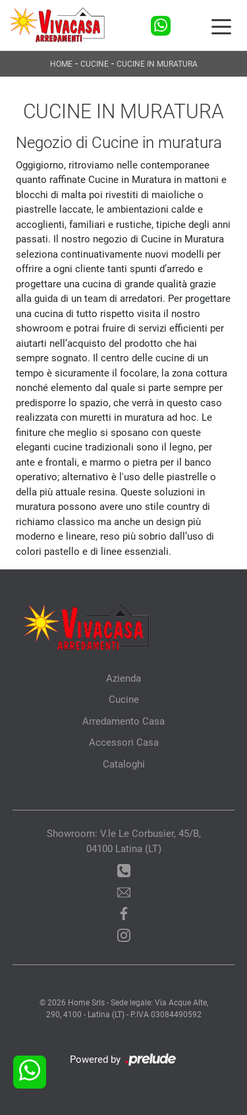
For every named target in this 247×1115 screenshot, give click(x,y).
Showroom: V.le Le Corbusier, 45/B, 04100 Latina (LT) (124, 841)
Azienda (123, 678)
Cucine (94, 64)
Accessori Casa (124, 742)
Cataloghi (124, 764)
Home (61, 64)
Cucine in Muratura (157, 64)
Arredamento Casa (123, 721)
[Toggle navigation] (221, 26)
